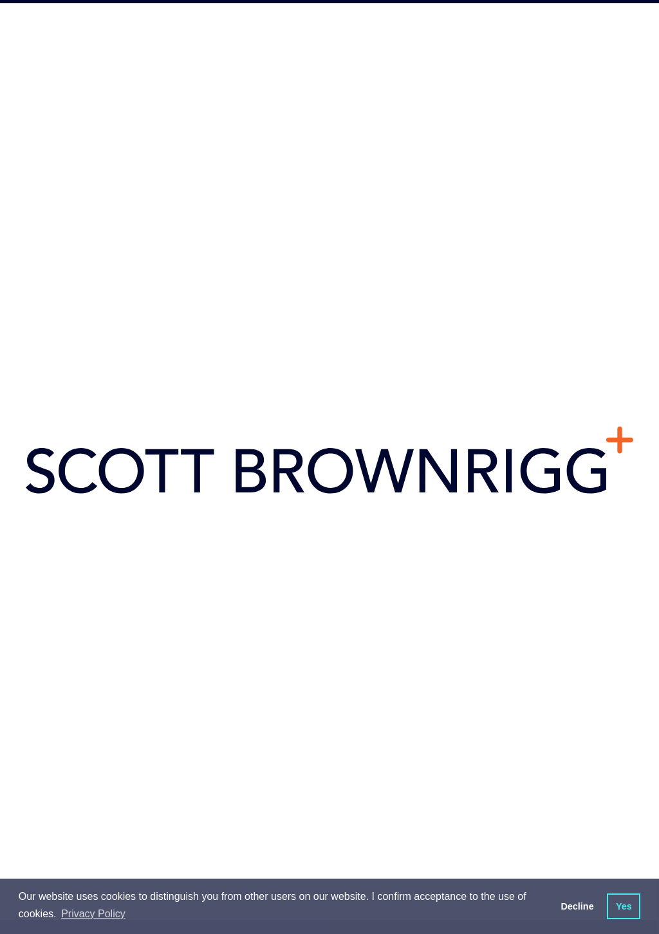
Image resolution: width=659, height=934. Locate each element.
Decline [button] (577, 906)
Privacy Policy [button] (93, 913)
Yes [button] (624, 906)
